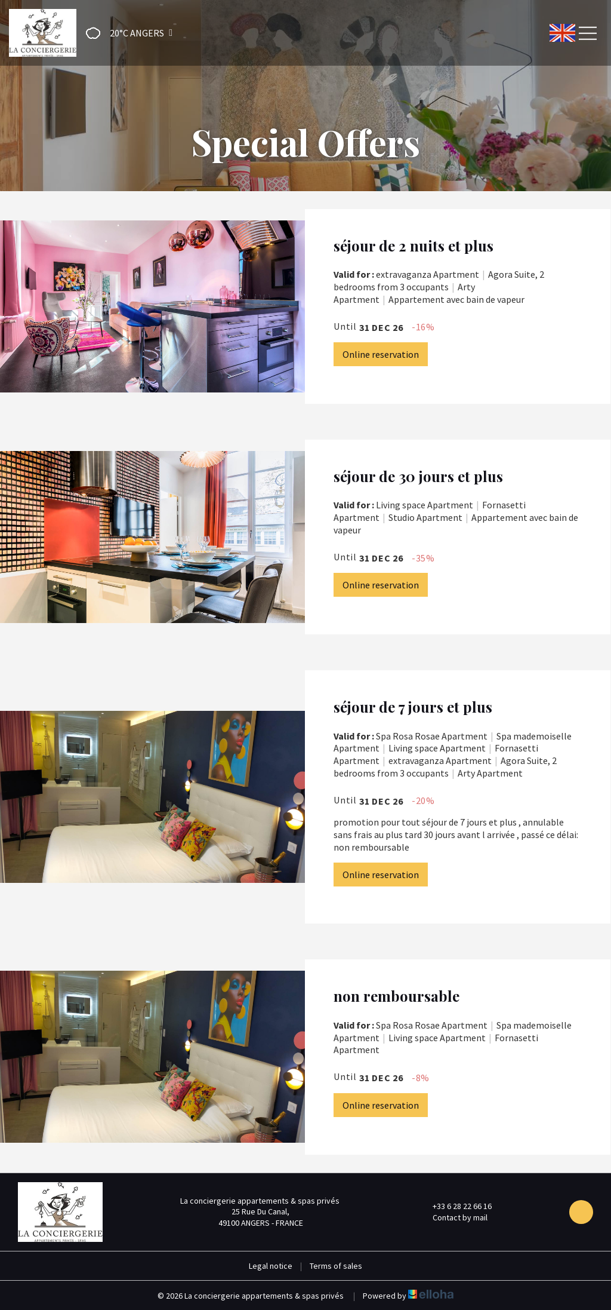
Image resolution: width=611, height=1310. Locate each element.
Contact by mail (453, 1217)
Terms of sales (336, 1265)
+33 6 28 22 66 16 (455, 1206)
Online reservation (380, 354)
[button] (125, 33)
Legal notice (270, 1265)
